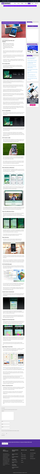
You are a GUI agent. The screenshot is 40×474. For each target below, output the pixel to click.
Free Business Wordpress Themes (15, 457)
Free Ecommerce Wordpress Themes (14, 459)
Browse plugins (5, 443)
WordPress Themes (23, 456)
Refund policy (32, 456)
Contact (32, 3)
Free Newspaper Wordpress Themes (14, 465)
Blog (29, 3)
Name (2, 421)
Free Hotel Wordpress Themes (14, 462)
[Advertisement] (20, 14)
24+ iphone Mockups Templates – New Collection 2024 (32, 63)
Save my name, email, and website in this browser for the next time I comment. (10, 430)
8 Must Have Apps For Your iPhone (32, 60)
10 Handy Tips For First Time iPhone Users (32, 73)
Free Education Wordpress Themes (15, 467)
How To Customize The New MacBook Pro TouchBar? (32, 70)
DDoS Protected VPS (32, 458)
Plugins (22, 3)
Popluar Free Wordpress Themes (15, 454)
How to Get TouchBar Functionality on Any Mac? (32, 79)
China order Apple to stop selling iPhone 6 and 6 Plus (31, 67)
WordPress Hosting (23, 458)
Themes (18, 3)
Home (15, 3)
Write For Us (36, 3)
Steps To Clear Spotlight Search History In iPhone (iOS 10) (31, 58)
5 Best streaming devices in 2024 (31, 76)
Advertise (22, 462)
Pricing (26, 3)
